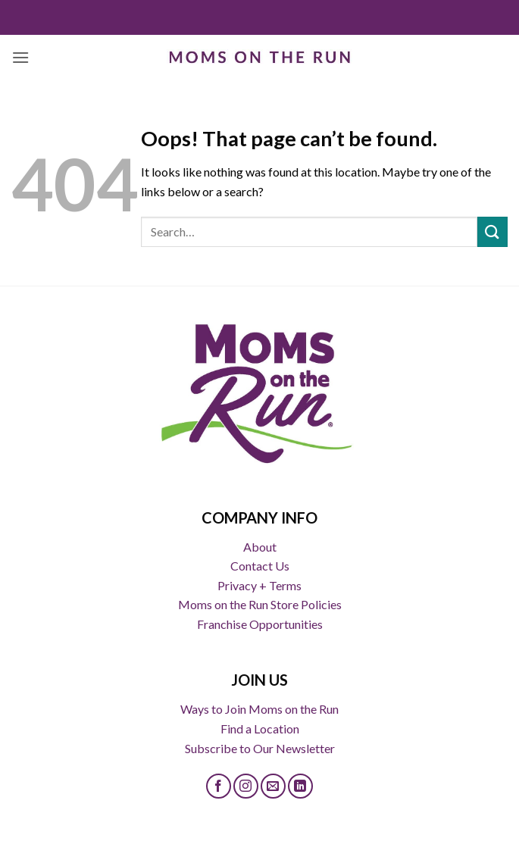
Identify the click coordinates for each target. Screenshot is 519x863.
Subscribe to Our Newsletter (260, 748)
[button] (20, 57)
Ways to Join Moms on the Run (259, 709)
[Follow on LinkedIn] (300, 786)
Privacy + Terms (259, 585)
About (260, 546)
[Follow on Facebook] (218, 786)
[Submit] (492, 231)
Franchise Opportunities (260, 624)
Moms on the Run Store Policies (260, 604)
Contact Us (259, 565)
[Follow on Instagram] (245, 786)
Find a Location (259, 728)
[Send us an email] (273, 786)
